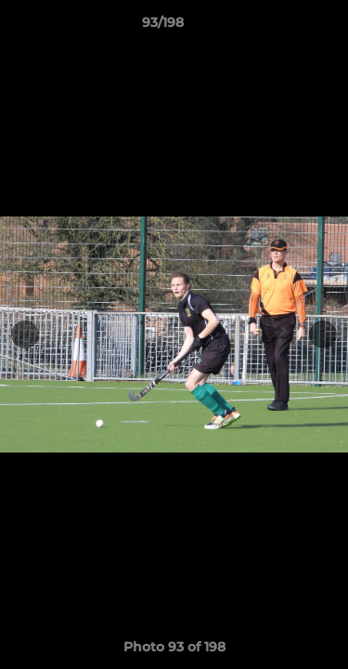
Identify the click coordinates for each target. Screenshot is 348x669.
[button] (281, 27)
